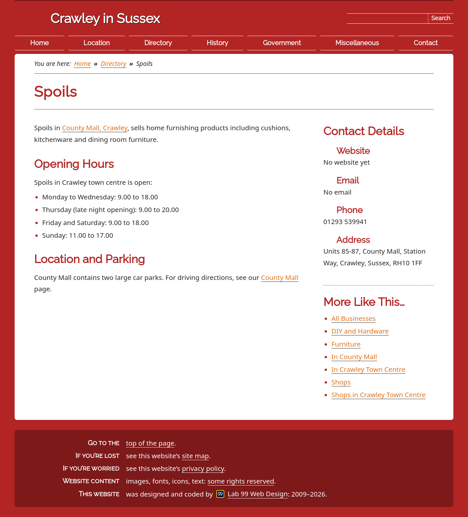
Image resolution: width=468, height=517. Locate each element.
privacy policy (203, 468)
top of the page (150, 443)
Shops (341, 381)
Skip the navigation (246, 11)
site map (195, 455)
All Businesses (354, 318)
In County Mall (354, 356)
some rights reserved (240, 480)
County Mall (279, 277)
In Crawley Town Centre (368, 369)
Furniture (346, 343)
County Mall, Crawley (94, 127)
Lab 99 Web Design (258, 493)
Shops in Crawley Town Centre (379, 394)
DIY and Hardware (360, 330)
